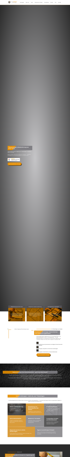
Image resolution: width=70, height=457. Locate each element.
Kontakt (59, 2)
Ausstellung (46, 2)
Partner (51, 2)
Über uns (27, 2)
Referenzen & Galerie (38, 2)
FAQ (55, 2)
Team (32, 2)
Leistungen (22, 2)
